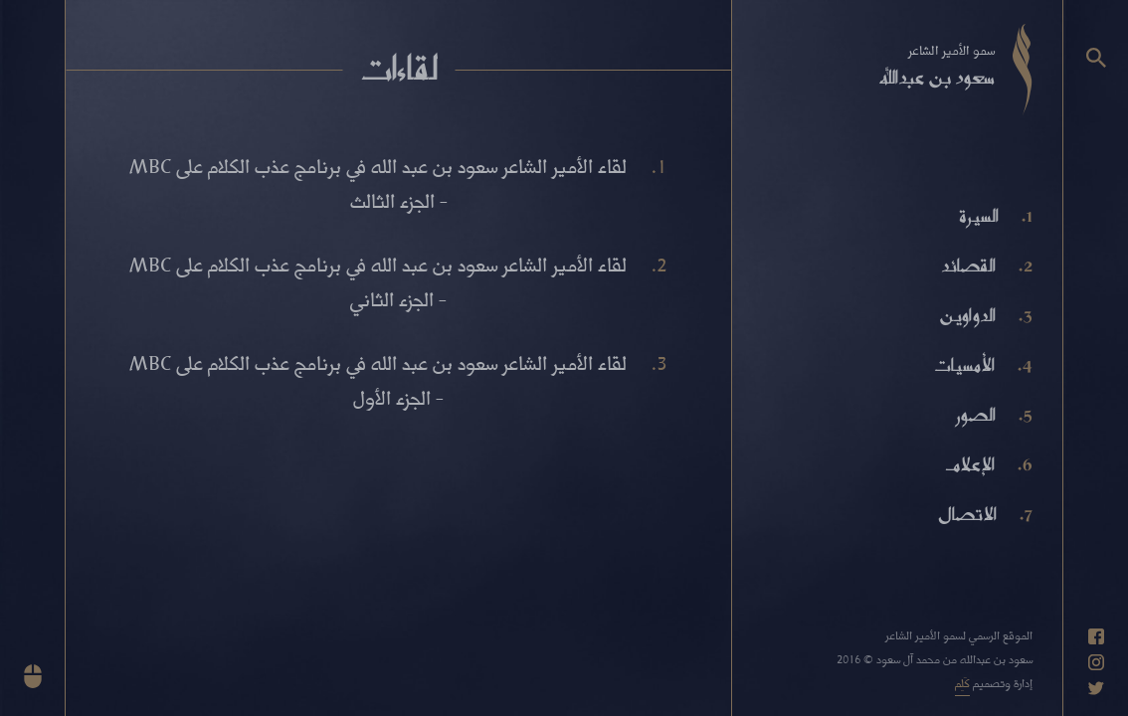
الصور (976, 415)
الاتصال (967, 514)
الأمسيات (964, 365)
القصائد (968, 265)
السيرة (979, 216)
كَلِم (962, 682)
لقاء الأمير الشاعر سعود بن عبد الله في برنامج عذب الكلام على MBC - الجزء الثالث (378, 183)
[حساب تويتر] (1096, 688)
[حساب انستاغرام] (1096, 662)
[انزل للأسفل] (33, 676)
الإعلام (970, 464)
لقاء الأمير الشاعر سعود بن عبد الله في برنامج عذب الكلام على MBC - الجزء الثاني (378, 281)
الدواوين (967, 315)
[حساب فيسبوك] (1096, 636)
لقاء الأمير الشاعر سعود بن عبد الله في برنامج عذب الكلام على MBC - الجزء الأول (378, 380)
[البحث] (1096, 58)
